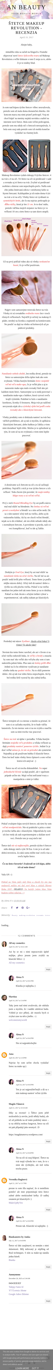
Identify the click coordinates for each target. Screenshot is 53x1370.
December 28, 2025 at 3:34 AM (19, 1278)
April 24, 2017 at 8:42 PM (24, 1038)
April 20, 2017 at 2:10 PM (17, 1058)
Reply (48, 969)
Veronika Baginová (18, 1179)
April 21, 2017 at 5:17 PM (17, 1183)
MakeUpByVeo (16, 1203)
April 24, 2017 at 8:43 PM (24, 1085)
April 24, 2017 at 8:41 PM (24, 981)
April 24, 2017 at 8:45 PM (24, 1221)
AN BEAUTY (26, 7)
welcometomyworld (18, 1020)
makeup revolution (27, 915)
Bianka (12, 1260)
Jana (11, 1054)
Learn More (22, 1368)
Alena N (20, 977)
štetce (47, 915)
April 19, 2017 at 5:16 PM (17, 1001)
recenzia (40, 915)
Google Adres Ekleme (19, 1294)
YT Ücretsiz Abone (17, 1290)
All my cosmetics (17, 943)
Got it (35, 1368)
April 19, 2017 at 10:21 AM (18, 947)
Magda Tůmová (16, 1104)
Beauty (15, 915)
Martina (13, 996)
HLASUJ (18, 889)
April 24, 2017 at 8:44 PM (24, 1153)
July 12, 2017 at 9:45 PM (17, 1241)
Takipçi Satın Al (16, 1287)
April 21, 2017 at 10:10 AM (18, 1108)
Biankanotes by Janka (19, 1237)
